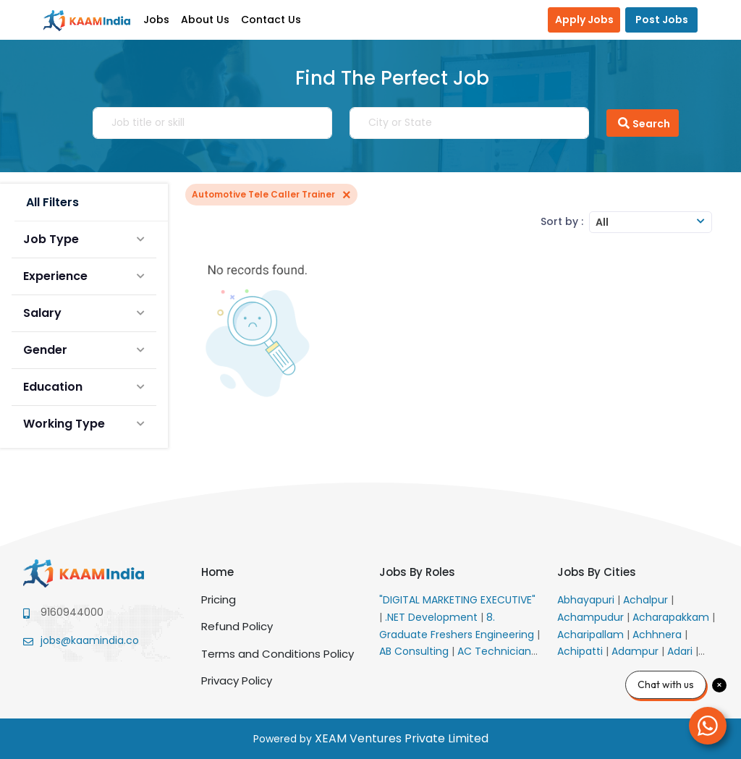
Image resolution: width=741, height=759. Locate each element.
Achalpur (647, 600)
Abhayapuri (587, 600)
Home (217, 572)
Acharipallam (592, 634)
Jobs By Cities (596, 572)
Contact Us (271, 19)
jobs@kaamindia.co (90, 640)
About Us (205, 19)
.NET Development (432, 617)
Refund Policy (237, 626)
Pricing (218, 599)
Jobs (156, 19)
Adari (681, 651)
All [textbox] (602, 222)
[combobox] (650, 222)
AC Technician (495, 651)
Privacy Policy (236, 680)
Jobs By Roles (417, 572)
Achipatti (581, 651)
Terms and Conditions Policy (277, 653)
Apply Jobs (584, 19)
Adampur (636, 651)
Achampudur (592, 617)
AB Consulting (415, 651)
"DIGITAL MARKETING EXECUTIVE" (457, 600)
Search (642, 123)
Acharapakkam (672, 617)
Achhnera (658, 634)
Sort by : (562, 221)
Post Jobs (661, 19)
